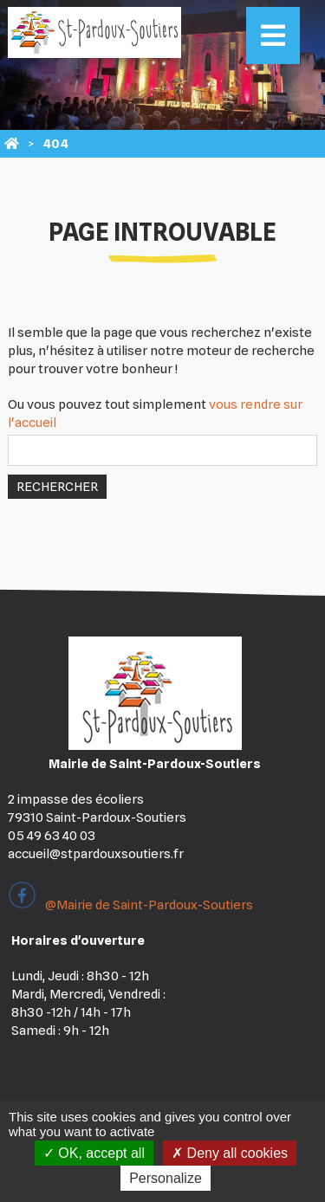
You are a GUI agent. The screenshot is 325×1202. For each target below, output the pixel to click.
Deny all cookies (230, 1153)
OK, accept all (94, 1153)
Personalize (165, 1178)
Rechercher (57, 486)
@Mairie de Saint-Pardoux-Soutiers (130, 905)
